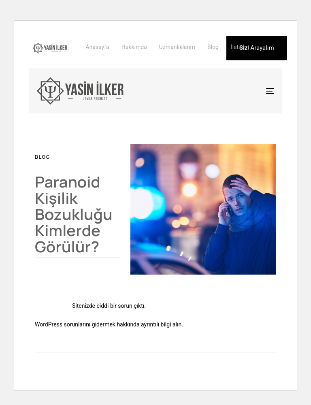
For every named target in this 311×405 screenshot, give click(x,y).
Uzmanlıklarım (177, 47)
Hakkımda (134, 47)
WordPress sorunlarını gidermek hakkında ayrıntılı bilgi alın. (109, 324)
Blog (213, 47)
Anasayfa (97, 47)
